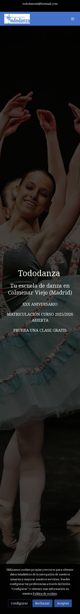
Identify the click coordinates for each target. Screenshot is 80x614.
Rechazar (42, 603)
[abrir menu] (73, 19)
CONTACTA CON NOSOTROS (40, 366)
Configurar (19, 603)
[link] (17, 18)
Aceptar (63, 603)
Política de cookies (45, 593)
